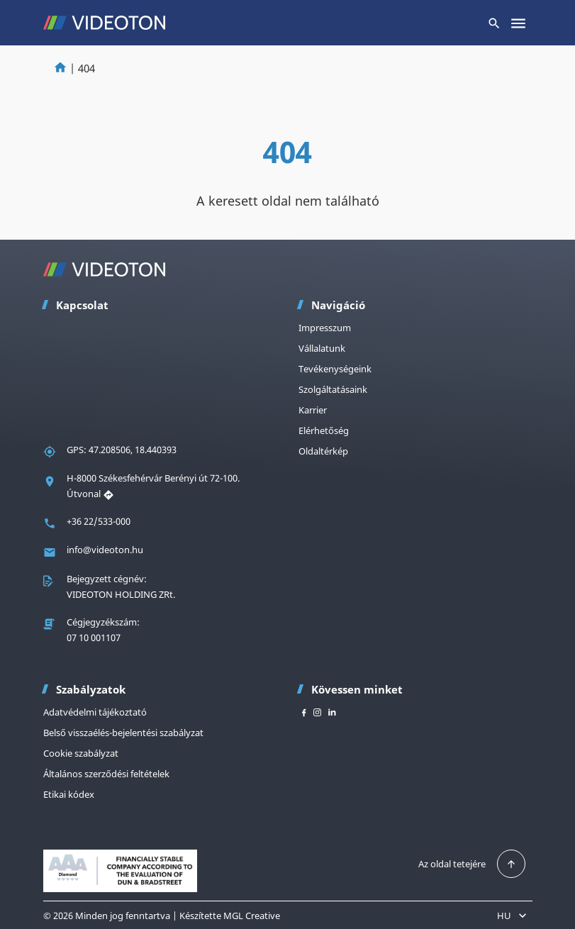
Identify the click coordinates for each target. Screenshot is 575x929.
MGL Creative (251, 915)
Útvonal (90, 493)
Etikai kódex (68, 794)
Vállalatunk (321, 348)
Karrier (312, 410)
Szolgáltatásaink (332, 389)
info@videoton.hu (105, 549)
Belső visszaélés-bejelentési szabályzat (123, 732)
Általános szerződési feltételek (106, 773)
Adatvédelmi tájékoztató (95, 712)
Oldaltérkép (323, 451)
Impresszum (324, 327)
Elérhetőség (323, 430)
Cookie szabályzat (80, 753)
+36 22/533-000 (98, 521)
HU (513, 915)
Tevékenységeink (335, 368)
